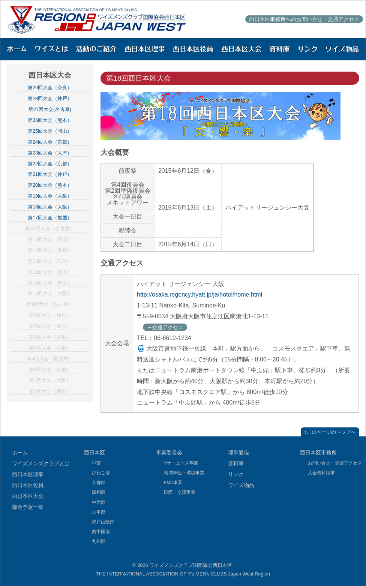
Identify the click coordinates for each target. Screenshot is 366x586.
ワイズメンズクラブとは (41, 463)
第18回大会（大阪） (50, 207)
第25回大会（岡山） (50, 131)
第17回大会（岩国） (50, 217)
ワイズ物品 (241, 485)
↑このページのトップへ (330, 432)
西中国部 (101, 531)
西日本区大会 (28, 496)
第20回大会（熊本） (50, 185)
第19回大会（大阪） (50, 196)
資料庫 (236, 463)
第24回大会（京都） (50, 142)
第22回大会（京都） (50, 163)
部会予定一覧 (28, 507)
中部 (96, 463)
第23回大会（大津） (50, 153)
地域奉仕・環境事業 (184, 473)
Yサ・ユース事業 (181, 463)
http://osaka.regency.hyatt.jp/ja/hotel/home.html (199, 294)
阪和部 (98, 492)
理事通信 (238, 453)
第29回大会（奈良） (50, 87)
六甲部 (98, 512)
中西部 (98, 502)
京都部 (98, 482)
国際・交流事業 (179, 492)
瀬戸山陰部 (103, 522)
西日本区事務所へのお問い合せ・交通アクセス (304, 19)
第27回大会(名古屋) (49, 109)
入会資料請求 (321, 473)
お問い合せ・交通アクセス (335, 463)
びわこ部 (101, 473)
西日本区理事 (28, 474)
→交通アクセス (165, 327)
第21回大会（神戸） (50, 174)
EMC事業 (173, 482)
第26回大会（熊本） (50, 120)
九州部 (98, 541)
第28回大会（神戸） (50, 98)
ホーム (20, 453)
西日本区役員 (28, 485)
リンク (236, 474)
